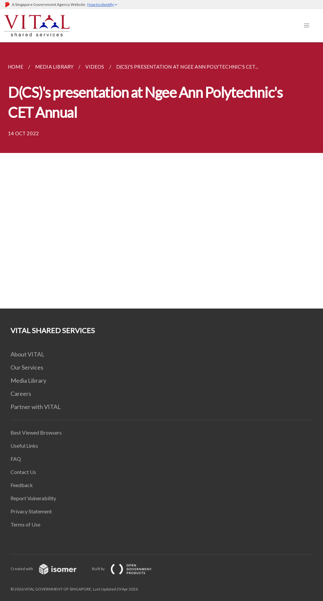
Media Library (28, 380)
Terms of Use (25, 524)
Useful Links (24, 445)
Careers (21, 393)
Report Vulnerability (33, 498)
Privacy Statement (31, 511)
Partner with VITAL (36, 406)
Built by (127, 568)
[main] (161, 175)
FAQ (16, 459)
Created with (49, 568)
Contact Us (23, 472)
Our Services (27, 367)
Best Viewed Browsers (36, 432)
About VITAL (27, 354)
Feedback (22, 485)
